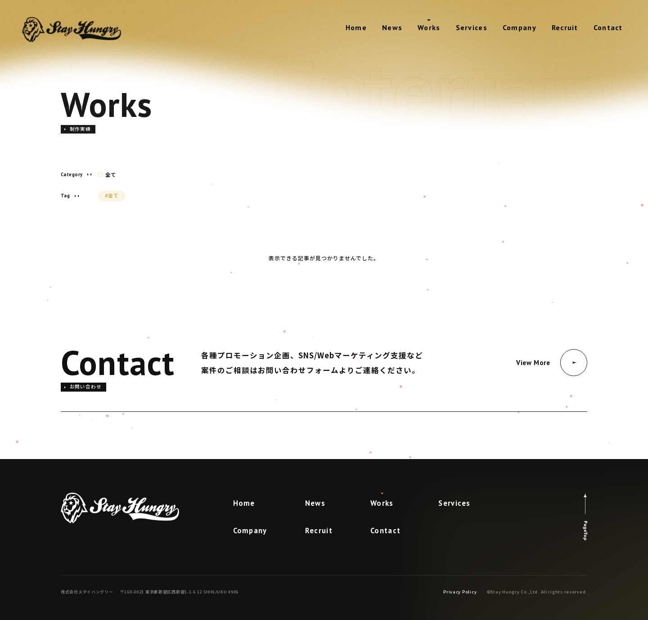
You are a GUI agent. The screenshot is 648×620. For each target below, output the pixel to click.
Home (356, 27)
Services (471, 27)
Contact (608, 27)
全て (107, 174)
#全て (112, 195)
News (392, 27)
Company (519, 27)
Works (429, 27)
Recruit (565, 27)
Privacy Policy (460, 592)
